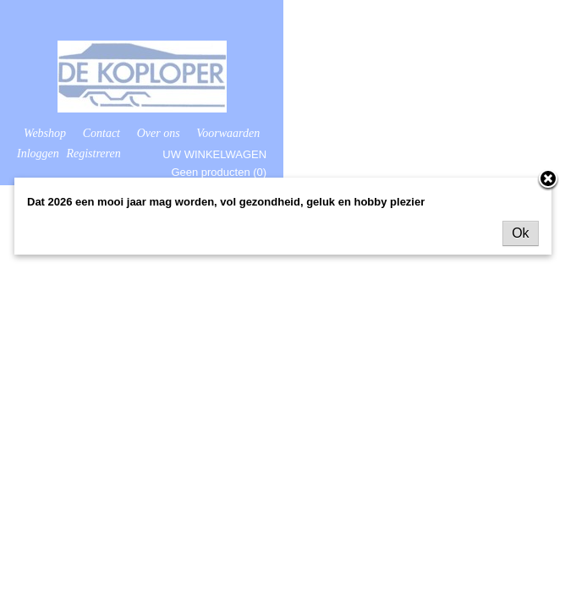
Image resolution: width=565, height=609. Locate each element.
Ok (520, 233)
